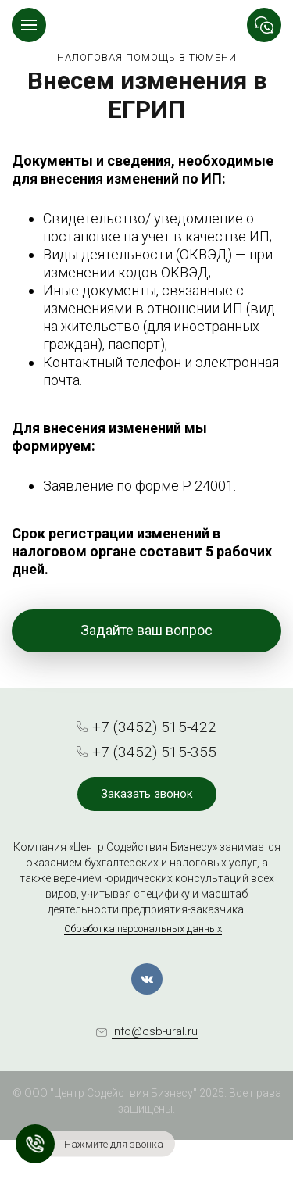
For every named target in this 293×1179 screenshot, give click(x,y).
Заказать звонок (147, 794)
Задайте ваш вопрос (146, 630)
